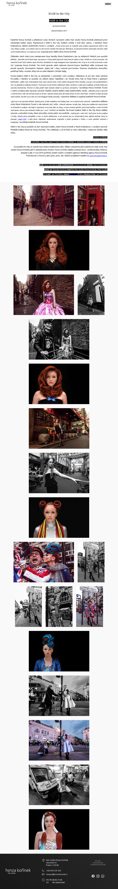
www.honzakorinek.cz (98, 156)
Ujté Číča (73, 174)
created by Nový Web (98, 865)
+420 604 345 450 (53, 871)
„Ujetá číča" (22, 119)
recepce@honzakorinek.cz (57, 874)
